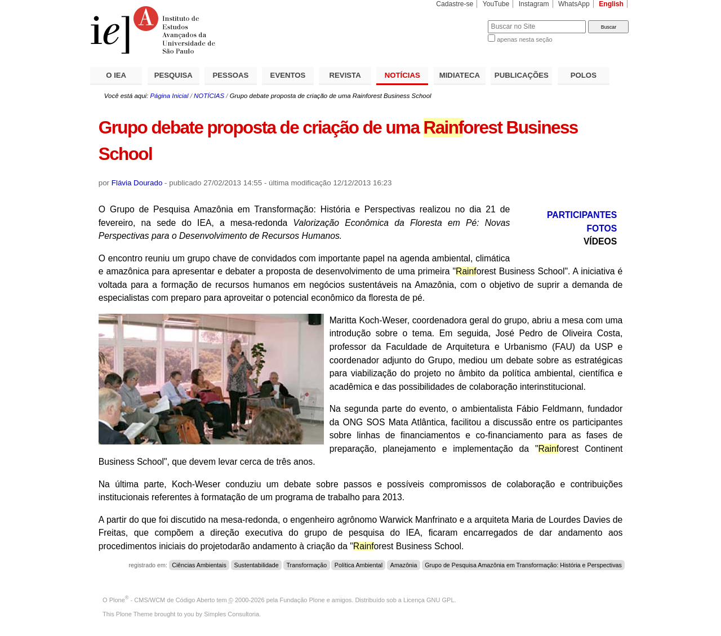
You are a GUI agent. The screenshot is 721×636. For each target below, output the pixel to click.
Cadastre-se (454, 4)
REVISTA (345, 75)
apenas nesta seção (524, 39)
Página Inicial (169, 95)
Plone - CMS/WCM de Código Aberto (162, 600)
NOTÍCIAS (402, 75)
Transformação (306, 565)
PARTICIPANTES (582, 215)
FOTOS (601, 228)
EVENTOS (288, 75)
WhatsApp (574, 4)
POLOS (584, 75)
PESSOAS (231, 75)
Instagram (534, 4)
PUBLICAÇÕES (522, 75)
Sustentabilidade (256, 565)
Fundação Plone (302, 600)
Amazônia (403, 565)
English (611, 4)
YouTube (496, 4)
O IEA (116, 75)
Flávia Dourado (137, 183)
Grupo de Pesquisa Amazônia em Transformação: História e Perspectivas (523, 565)
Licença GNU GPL (428, 600)
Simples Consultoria (231, 614)
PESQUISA (173, 75)
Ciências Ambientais (199, 565)
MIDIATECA (459, 75)
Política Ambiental (358, 565)
